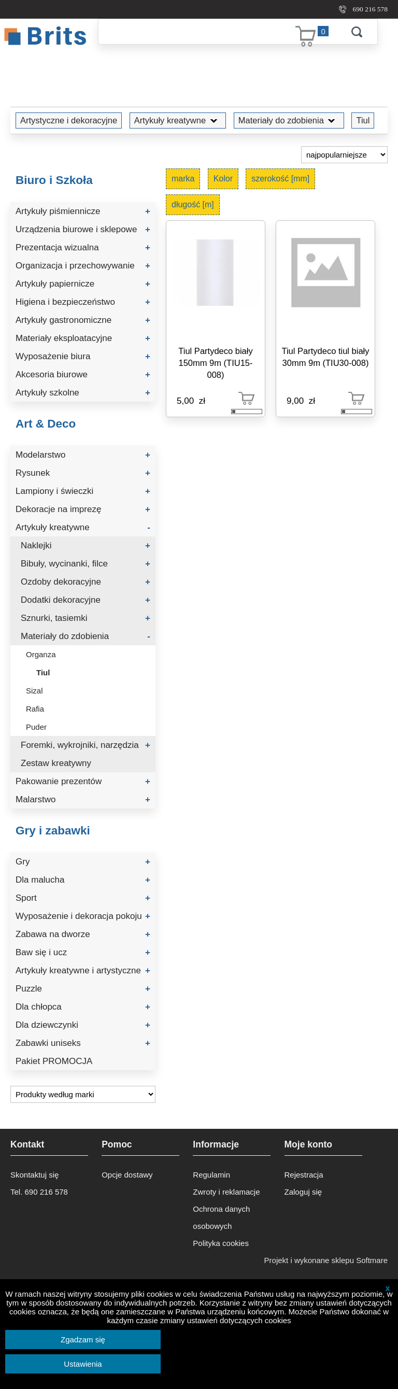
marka (183, 178)
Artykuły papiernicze (83, 284)
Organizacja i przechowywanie (83, 266)
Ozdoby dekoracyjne (85, 582)
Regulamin (211, 1174)
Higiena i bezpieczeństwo (83, 302)
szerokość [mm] (280, 178)
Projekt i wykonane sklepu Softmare (326, 1260)
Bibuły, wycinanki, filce (85, 564)
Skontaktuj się (34, 1174)
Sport (83, 898)
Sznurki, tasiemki (85, 618)
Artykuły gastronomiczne (83, 320)
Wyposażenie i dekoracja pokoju (83, 916)
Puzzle (83, 989)
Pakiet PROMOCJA (54, 1061)
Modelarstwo (83, 455)
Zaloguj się (303, 1191)
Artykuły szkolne (83, 393)
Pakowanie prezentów (83, 781)
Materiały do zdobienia (288, 120)
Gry (83, 862)
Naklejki (85, 545)
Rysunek (83, 473)
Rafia (35, 708)
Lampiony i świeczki (83, 491)
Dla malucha (83, 880)
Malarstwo (83, 799)
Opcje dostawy (127, 1174)
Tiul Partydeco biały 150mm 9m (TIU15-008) (215, 362)
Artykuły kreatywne (177, 120)
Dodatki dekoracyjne (85, 600)
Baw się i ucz (83, 952)
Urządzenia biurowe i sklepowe (83, 229)
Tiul (362, 120)
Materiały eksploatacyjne (83, 338)
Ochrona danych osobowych (221, 1217)
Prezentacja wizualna (83, 247)
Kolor (223, 178)
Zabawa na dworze (83, 934)
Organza (41, 654)
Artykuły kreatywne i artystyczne (83, 970)
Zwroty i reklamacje (226, 1191)
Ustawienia (83, 1363)
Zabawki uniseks (83, 1043)
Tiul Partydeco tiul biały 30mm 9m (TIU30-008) (325, 356)
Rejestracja (304, 1174)
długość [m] (193, 204)
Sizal (34, 690)
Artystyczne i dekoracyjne (68, 120)
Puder (36, 726)
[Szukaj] (217, 32)
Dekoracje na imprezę (83, 509)
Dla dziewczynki (83, 1025)
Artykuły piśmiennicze (83, 211)
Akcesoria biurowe (83, 374)
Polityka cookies (221, 1243)
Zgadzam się (83, 1339)
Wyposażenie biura (83, 356)
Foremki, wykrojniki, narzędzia (85, 745)
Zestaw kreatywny (56, 763)
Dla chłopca (83, 1007)
